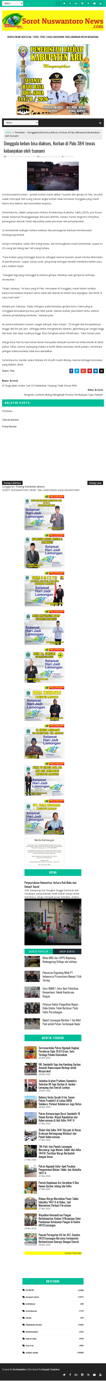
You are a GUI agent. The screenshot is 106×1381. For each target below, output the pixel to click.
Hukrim (30, 1290)
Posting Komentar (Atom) (30, 487)
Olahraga (31, 1311)
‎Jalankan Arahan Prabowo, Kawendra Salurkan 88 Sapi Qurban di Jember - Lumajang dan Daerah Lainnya (58, 1084)
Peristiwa (20, 132)
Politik (29, 1346)
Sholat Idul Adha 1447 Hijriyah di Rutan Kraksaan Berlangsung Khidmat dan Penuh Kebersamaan (60, 1133)
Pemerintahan (34, 1325)
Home (9, 132)
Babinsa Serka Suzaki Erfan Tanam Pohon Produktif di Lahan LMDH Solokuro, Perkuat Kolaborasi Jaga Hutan (60, 1101)
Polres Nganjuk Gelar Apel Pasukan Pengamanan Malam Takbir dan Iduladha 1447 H (60, 1170)
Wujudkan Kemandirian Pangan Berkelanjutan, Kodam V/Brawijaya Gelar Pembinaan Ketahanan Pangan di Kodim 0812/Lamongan (60, 1220)
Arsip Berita (67, 952)
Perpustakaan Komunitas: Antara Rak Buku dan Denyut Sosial (50, 885)
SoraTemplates (19, 1370)
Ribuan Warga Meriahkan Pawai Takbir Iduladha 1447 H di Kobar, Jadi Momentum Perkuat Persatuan (59, 1202)
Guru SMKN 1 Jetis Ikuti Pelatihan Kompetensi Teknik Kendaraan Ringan (60, 993)
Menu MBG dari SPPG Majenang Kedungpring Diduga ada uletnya (60, 960)
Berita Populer (38, 952)
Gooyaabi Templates (51, 1370)
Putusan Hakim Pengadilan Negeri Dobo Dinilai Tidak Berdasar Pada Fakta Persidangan (60, 1009)
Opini (28, 1318)
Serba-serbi (32, 1353)
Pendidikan (32, 1332)
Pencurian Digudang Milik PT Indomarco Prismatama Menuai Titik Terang (62, 977)
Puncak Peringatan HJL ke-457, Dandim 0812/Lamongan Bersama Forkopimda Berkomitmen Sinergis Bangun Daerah (59, 1238)
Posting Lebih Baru (12, 483)
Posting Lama (95, 483)
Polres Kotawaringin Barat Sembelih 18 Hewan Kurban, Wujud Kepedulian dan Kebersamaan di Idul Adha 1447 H (59, 1117)
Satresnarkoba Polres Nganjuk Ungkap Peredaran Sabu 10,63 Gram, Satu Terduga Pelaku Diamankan (59, 1051)
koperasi (30, 1304)
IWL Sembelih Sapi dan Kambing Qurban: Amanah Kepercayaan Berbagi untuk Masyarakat (60, 1068)
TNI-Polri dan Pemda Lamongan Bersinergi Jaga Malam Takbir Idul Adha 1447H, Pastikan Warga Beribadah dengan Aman (60, 1152)
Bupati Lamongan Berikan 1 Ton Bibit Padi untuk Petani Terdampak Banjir (62, 1023)
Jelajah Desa (32, 1297)
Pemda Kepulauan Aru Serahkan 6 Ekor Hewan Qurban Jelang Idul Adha (59, 1185)
